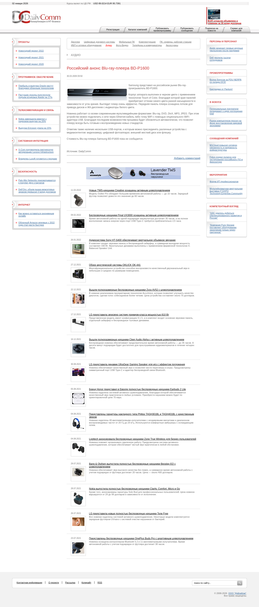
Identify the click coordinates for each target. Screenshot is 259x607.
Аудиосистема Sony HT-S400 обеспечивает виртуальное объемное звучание (132, 240)
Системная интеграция (33, 141)
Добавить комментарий (187, 158)
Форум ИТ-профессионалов (224, 181)
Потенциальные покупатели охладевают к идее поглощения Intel (226, 111)
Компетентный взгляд (224, 206)
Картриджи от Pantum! (221, 89)
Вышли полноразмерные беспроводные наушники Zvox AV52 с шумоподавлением (135, 289)
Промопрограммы (221, 73)
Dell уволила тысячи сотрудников (220, 58)
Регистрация (112, 29)
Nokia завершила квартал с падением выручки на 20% (32, 120)
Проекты (23, 42)
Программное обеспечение (36, 77)
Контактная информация (29, 582)
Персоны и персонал (223, 41)
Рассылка (70, 582)
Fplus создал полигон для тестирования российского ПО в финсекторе (226, 159)
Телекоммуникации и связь (36, 110)
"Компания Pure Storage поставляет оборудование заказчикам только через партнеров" (223, 228)
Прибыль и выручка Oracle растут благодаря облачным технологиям (36, 86)
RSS (100, 582)
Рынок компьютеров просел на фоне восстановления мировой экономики (226, 123)
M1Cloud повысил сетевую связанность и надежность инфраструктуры (223, 147)
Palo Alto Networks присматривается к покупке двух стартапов (37, 181)
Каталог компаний (137, 29)
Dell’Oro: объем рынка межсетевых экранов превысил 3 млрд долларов (37, 190)
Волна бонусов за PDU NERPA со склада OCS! (225, 80)
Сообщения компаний (224, 138)
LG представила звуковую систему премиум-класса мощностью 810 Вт (129, 314)
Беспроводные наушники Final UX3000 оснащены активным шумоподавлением (133, 215)
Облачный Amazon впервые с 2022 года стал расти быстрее (36, 223)
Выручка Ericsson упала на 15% (34, 128)
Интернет (24, 205)
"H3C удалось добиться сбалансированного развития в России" (226, 215)
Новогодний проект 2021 (31, 57)
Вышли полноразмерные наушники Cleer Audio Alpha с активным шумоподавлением (136, 339)
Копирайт (86, 582)
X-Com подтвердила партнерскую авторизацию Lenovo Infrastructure (36, 150)
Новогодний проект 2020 (31, 64)
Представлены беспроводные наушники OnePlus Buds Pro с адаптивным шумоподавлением (141, 538)
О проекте (53, 582)
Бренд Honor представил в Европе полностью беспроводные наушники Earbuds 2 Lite (137, 389)
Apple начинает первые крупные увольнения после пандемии (226, 49)
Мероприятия (218, 175)
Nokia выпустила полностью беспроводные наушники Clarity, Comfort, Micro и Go (134, 488)
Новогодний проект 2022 (31, 51)
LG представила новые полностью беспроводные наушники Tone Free (128, 513)
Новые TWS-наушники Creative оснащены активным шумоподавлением (129, 190)
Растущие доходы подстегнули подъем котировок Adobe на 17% (35, 96)
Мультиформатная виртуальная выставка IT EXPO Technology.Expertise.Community (226, 191)
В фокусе (215, 102)
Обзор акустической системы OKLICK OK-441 (115, 265)
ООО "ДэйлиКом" (237, 593)
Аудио (76, 55)
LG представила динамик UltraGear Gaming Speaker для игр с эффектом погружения (137, 364)
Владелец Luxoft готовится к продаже (37, 158)
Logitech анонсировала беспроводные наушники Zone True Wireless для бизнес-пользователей (142, 439)
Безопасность (27, 171)
